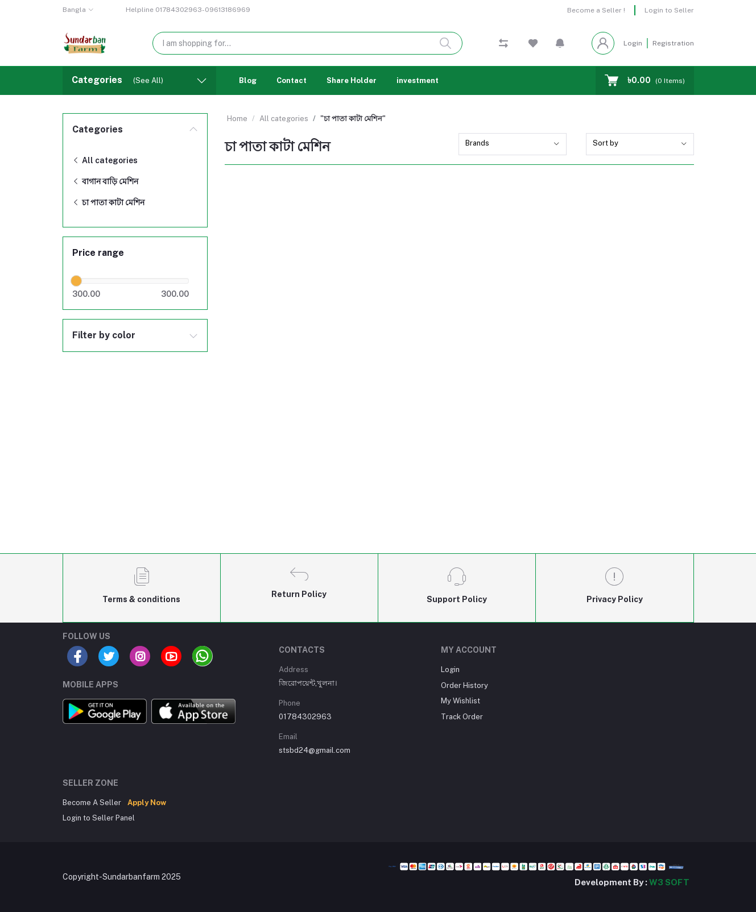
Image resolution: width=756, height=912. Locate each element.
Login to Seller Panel (99, 818)
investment (417, 80)
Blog (248, 80)
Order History (464, 685)
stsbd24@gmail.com (314, 750)
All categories (105, 160)
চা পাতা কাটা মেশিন (108, 202)
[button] (560, 43)
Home (237, 118)
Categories (97, 129)
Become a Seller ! (596, 10)
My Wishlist (460, 701)
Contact (291, 80)
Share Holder (352, 80)
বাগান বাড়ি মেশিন (105, 181)
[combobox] (512, 144)
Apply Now (146, 802)
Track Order (462, 716)
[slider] (76, 281)
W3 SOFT (669, 882)
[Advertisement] (378, 460)
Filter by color (103, 335)
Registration (673, 43)
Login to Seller (669, 10)
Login (632, 43)
